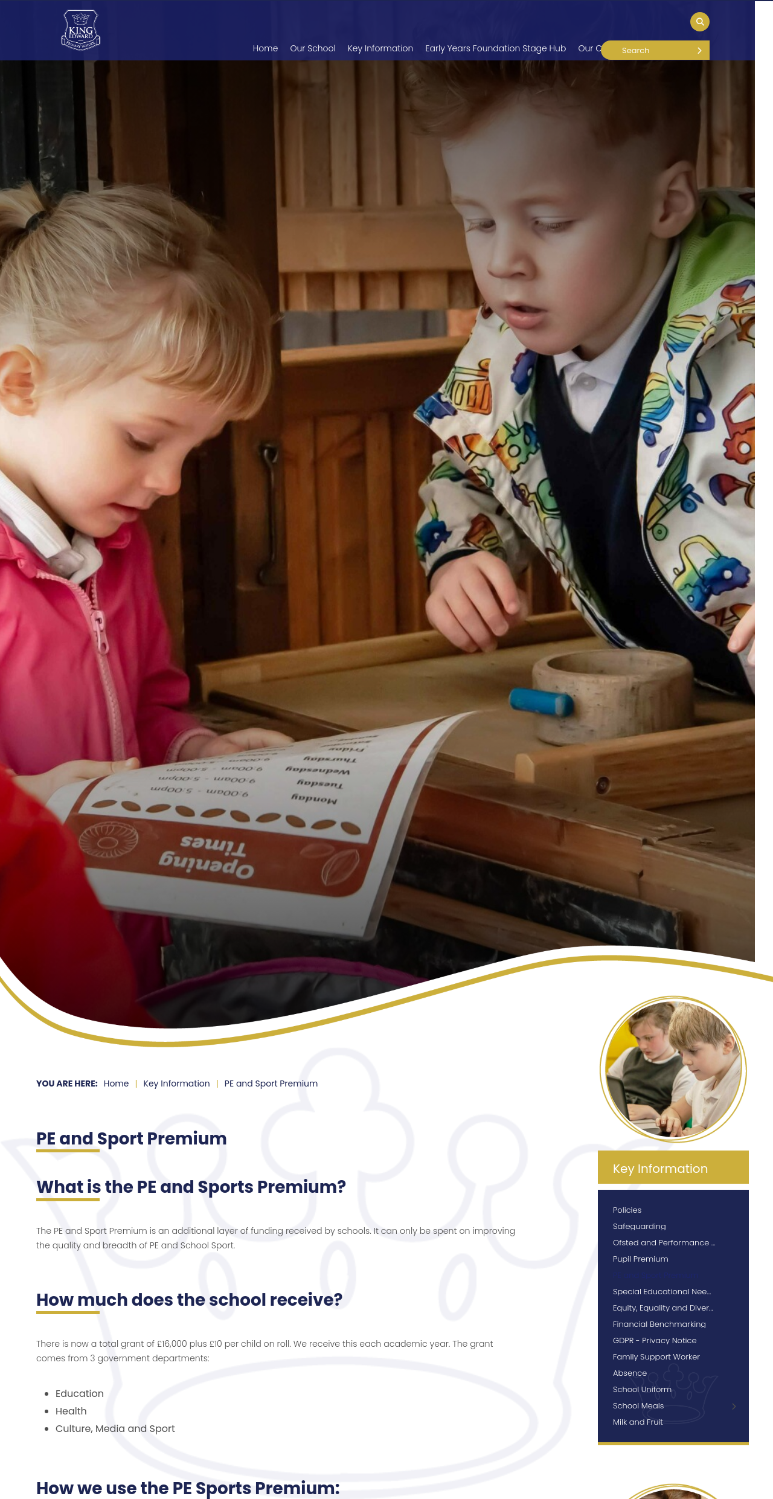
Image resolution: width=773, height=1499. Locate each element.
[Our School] (312, 30)
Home (116, 1083)
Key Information (177, 1083)
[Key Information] (381, 30)
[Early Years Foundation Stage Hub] (495, 30)
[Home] (80, 30)
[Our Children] (680, 30)
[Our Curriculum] (610, 30)
